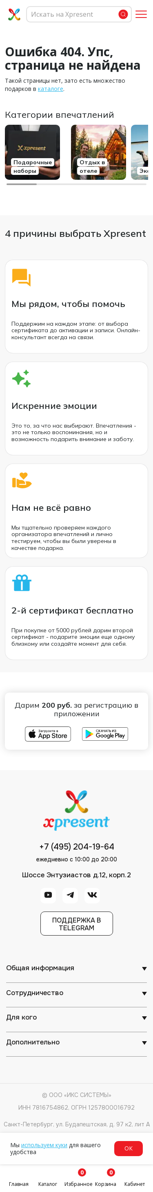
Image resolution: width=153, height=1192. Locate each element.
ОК (128, 1148)
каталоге (50, 89)
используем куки (44, 1145)
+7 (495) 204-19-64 (76, 847)
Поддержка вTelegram (76, 924)
